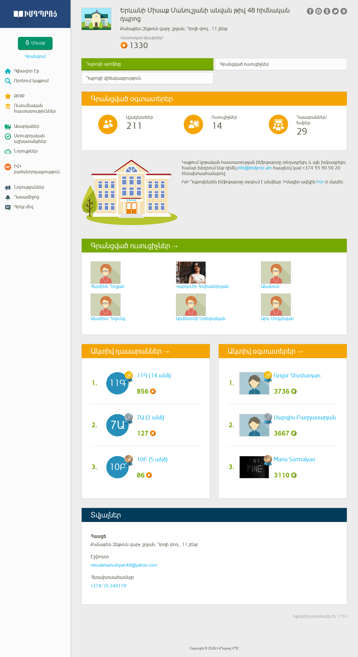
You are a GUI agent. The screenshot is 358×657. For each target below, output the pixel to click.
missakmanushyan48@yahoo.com (124, 565)
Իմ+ (320, 182)
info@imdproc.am (254, 168)
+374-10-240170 (108, 586)
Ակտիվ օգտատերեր (261, 351)
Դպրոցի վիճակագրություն (113, 78)
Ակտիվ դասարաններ (126, 351)
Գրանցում (35, 56)
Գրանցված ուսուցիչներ (244, 64)
